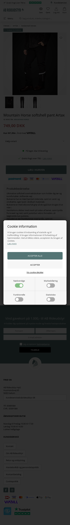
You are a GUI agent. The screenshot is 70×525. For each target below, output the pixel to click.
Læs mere (12, 243)
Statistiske (51, 297)
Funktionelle (19, 297)
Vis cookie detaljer (35, 272)
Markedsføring (51, 283)
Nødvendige (19, 283)
